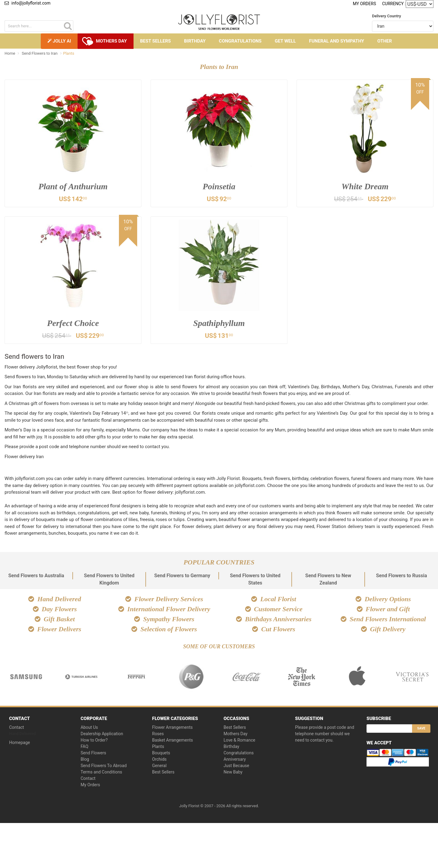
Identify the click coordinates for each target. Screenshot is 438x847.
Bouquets (161, 754)
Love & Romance (239, 741)
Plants (158, 747)
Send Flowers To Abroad (104, 766)
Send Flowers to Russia (401, 577)
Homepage (19, 743)
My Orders (364, 3)
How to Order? (94, 741)
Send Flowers (93, 754)
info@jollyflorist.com (27, 3)
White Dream (365, 186)
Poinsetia (219, 186)
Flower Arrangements (172, 728)
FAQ (84, 747)
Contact (16, 728)
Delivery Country (386, 16)
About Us (89, 728)
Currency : (394, 3)
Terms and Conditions (101, 773)
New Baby (233, 773)
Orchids (159, 760)
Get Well (285, 41)
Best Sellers (155, 41)
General (159, 766)
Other (384, 41)
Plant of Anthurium (73, 186)
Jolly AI (59, 41)
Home (10, 53)
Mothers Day (111, 41)
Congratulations (240, 41)
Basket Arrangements (172, 741)
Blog (85, 760)
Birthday (195, 41)
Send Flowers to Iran (40, 53)
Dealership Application (102, 734)
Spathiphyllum (219, 323)
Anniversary (235, 760)
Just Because (236, 766)
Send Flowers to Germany (182, 577)
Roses (158, 734)
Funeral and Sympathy (336, 41)
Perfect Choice (73, 323)
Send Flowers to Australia (36, 577)
